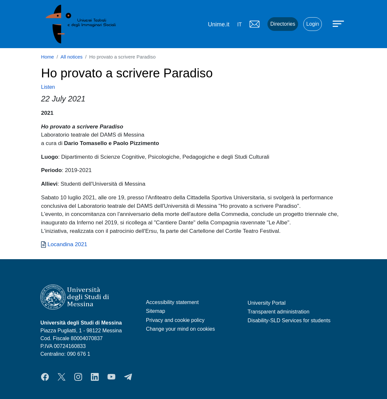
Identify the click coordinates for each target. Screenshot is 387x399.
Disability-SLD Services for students (289, 320)
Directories (282, 24)
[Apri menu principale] (339, 23)
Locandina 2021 (67, 244)
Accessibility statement (172, 302)
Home (47, 57)
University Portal (266, 303)
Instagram (78, 377)
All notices (72, 57)
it (239, 24)
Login (312, 24)
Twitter (61, 377)
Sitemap (155, 311)
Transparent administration (278, 311)
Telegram (128, 377)
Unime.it (218, 24)
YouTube (111, 377)
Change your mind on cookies (180, 329)
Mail (254, 24)
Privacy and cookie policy (175, 320)
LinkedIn (95, 377)
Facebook (45, 377)
